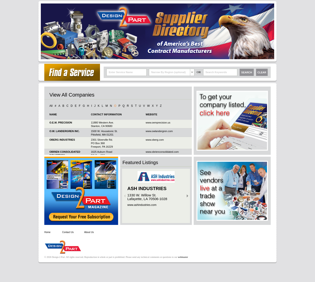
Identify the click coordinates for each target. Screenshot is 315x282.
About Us (89, 232)
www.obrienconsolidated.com (162, 151)
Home (47, 232)
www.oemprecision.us (158, 122)
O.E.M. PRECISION (60, 122)
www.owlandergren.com (159, 131)
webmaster (183, 257)
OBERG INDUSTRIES (62, 139)
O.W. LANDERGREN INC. (64, 131)
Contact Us (68, 232)
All (50, 105)
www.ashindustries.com (141, 205)
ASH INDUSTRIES (147, 188)
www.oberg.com (155, 139)
